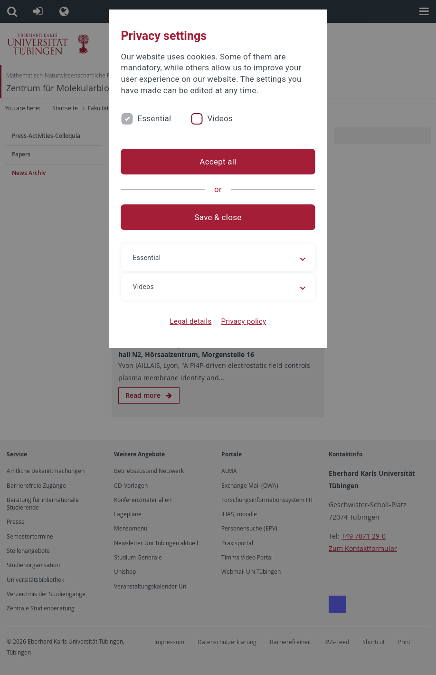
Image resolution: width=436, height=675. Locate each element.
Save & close (218, 217)
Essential (154, 118)
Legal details (191, 321)
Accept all (217, 161)
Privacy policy (243, 321)
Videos (220, 118)
